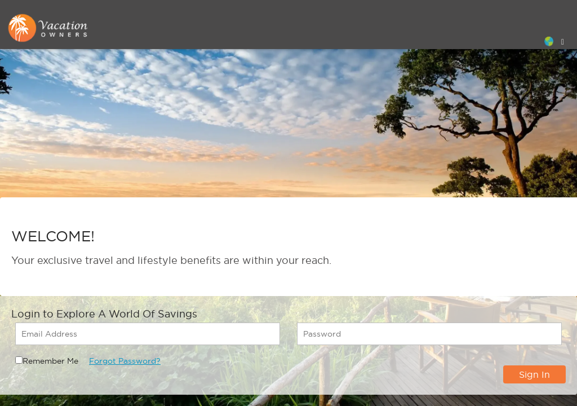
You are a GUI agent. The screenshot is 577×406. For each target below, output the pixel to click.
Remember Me (50, 361)
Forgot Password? (125, 361)
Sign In (534, 374)
